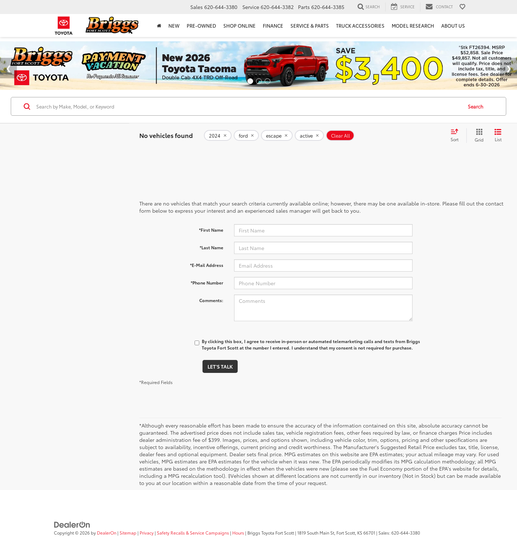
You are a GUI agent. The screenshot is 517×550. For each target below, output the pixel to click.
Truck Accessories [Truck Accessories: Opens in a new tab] (360, 25)
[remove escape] (277, 135)
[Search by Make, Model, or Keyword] (248, 106)
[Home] (159, 25)
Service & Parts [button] (309, 25)
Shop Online (239, 25)
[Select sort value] (456, 135)
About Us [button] (453, 25)
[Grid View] (477, 135)
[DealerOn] (72, 523)
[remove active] (309, 135)
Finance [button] (273, 25)
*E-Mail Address (206, 265)
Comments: (211, 300)
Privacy (147, 533)
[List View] (498, 135)
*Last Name (211, 247)
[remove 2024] (218, 135)
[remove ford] (246, 135)
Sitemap (128, 533)
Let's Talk (220, 366)
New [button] (174, 25)
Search (475, 106)
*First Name (211, 230)
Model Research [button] (413, 25)
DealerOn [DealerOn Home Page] (106, 533)
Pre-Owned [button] (201, 25)
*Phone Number (207, 282)
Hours (238, 533)
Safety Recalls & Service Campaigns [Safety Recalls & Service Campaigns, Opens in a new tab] (193, 533)
